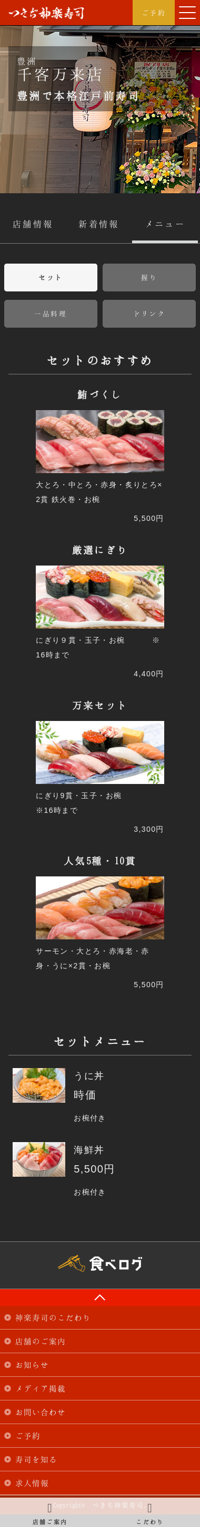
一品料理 (50, 313)
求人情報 (32, 1483)
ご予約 (154, 12)
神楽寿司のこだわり (53, 1317)
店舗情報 (33, 223)
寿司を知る (36, 1459)
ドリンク (149, 313)
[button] (187, 12)
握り (149, 277)
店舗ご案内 (50, 1512)
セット (50, 277)
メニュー (165, 223)
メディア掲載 (40, 1388)
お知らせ (32, 1365)
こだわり (150, 1512)
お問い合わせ (40, 1412)
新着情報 (98, 223)
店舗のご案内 (40, 1341)
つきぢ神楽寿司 (46, 13)
